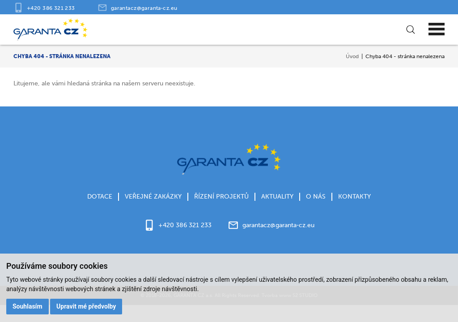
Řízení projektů (221, 196)
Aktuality (277, 196)
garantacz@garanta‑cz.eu (144, 7)
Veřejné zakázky (153, 196)
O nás (316, 196)
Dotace (99, 196)
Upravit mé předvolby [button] (86, 306)
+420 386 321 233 (51, 7)
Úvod (352, 56)
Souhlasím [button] (27, 306)
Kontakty (354, 196)
